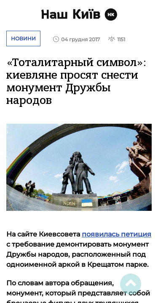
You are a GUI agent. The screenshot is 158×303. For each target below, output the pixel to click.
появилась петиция (116, 234)
